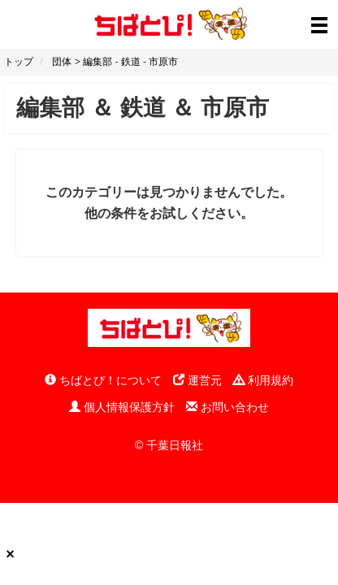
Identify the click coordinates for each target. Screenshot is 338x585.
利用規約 (263, 380)
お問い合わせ (227, 407)
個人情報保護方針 (122, 407)
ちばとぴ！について (103, 380)
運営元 (197, 380)
